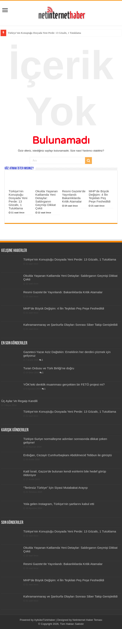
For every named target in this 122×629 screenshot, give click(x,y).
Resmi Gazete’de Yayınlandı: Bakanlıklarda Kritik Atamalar (74, 196)
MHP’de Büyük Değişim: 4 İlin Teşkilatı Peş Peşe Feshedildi (99, 196)
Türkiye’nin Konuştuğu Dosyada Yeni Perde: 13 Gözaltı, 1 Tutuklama (44, 32)
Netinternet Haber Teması (87, 619)
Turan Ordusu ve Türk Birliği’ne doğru (48, 368)
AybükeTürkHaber (44, 619)
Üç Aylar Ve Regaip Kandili (19, 401)
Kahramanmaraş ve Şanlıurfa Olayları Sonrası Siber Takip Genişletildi (70, 324)
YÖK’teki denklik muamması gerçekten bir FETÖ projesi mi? (64, 384)
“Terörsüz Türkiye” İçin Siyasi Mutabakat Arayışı (55, 487)
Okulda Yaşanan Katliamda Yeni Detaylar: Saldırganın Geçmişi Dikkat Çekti (46, 199)
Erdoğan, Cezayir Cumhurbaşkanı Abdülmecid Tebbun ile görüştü (67, 455)
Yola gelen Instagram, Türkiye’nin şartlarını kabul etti (58, 504)
